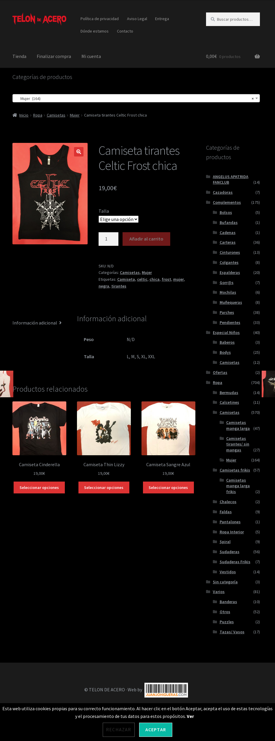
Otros (225, 611)
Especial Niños (226, 332)
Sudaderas (229, 551)
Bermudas (229, 392)
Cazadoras (223, 192)
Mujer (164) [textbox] (134, 98)
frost (166, 279)
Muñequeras (231, 302)
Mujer (75, 115)
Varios (219, 591)
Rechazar (118, 729)
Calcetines (229, 402)
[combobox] (136, 98)
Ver (190, 716)
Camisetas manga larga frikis (238, 486)
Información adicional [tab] (34, 323)
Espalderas (230, 272)
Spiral (225, 541)
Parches (227, 312)
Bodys (225, 352)
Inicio (23, 115)
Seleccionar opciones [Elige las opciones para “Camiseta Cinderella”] (39, 487)
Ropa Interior (232, 532)
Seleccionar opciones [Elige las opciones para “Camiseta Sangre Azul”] (168, 487)
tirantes (118, 286)
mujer (178, 279)
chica (154, 279)
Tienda (19, 56)
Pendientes (230, 322)
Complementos (227, 202)
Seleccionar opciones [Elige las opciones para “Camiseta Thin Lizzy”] (103, 487)
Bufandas (229, 222)
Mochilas (228, 292)
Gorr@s (227, 282)
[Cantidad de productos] (109, 239)
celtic (142, 279)
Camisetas (56, 115)
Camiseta (126, 279)
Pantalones (230, 521)
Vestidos (228, 571)
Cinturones (230, 252)
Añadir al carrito (146, 239)
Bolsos (226, 212)
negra (104, 286)
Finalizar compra (54, 56)
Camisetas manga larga (238, 425)
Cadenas (228, 232)
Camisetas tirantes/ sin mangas (237, 444)
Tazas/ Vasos (232, 632)
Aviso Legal (137, 18)
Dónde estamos (95, 31)
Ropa (37, 115)
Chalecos (228, 501)
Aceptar (155, 729)
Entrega (162, 18)
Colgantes (229, 262)
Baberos (227, 342)
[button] (78, 151)
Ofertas (220, 372)
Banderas (228, 601)
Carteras (228, 242)
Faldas (226, 511)
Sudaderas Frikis (235, 561)
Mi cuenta (91, 56)
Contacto (125, 31)
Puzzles (227, 621)
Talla (104, 211)
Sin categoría (225, 582)
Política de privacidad (100, 18)
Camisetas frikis (235, 470)
